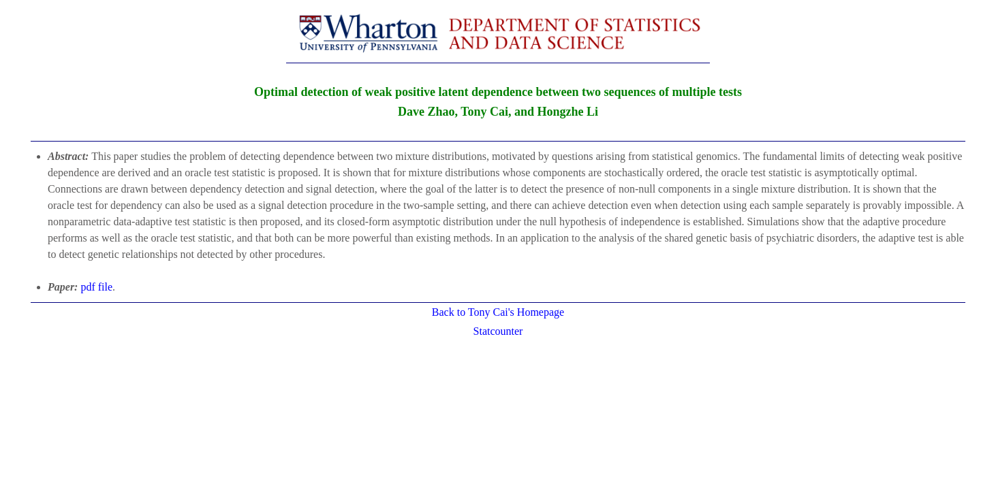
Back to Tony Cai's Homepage (498, 312)
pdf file (96, 287)
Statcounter (498, 331)
